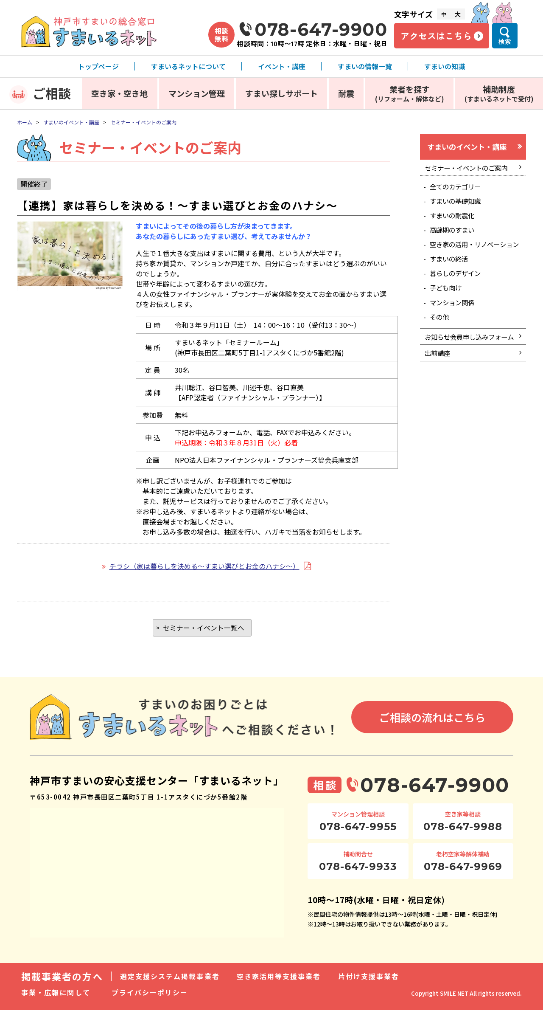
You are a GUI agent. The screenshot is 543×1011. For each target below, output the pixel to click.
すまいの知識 (444, 66)
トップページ (98, 66)
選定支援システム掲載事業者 (170, 977)
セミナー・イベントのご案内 (143, 122)
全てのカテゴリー (457, 188)
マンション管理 (196, 93)
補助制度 (499, 93)
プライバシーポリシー (150, 993)
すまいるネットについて (188, 66)
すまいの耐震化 (454, 218)
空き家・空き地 (119, 93)
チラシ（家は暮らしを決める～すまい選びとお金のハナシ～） (204, 566)
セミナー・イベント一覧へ (203, 628)
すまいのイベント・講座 (71, 122)
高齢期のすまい (454, 233)
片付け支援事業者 (369, 977)
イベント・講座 (281, 66)
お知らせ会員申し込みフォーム (469, 357)
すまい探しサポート (281, 93)
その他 (440, 331)
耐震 (346, 93)
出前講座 (438, 380)
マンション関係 (454, 316)
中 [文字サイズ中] (443, 14)
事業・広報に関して (55, 993)
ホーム (24, 122)
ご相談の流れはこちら (432, 717)
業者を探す (409, 93)
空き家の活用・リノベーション (474, 252)
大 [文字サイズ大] (458, 14)
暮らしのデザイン (457, 286)
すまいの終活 (450, 271)
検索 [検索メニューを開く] (504, 41)
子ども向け (447, 301)
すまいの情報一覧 (365, 66)
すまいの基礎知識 (457, 203)
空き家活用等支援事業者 (279, 977)
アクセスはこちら (436, 35)
